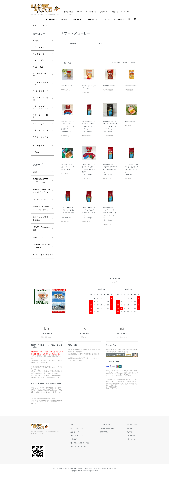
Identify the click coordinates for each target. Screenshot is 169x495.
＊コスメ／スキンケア (40, 83)
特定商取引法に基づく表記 (86, 463)
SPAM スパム (39, 252)
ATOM (111, 452)
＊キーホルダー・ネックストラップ (40, 107)
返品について (81, 452)
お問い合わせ (132, 459)
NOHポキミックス (109, 86)
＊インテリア (38, 124)
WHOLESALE (92, 20)
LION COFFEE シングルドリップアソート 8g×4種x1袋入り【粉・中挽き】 (88, 169)
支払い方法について (83, 455)
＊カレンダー (38, 60)
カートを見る (132, 455)
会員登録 (131, 448)
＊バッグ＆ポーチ (40, 91)
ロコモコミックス (131, 86)
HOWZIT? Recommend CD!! (40, 243)
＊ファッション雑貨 (40, 98)
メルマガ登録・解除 (111, 448)
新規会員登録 (68, 12)
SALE (106, 20)
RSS (106, 452)
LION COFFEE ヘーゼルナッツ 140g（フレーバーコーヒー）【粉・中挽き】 (67, 213)
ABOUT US (125, 12)
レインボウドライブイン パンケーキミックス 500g (67, 166)
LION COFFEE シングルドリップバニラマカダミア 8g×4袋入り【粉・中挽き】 (67, 126)
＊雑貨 (36, 41)
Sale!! (35, 172)
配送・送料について (83, 448)
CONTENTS (77, 20)
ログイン (79, 12)
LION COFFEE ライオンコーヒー (40, 262)
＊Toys (36, 152)
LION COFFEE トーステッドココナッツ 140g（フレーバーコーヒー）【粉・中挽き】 (89, 213)
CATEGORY (50, 20)
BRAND (64, 20)
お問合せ (115, 12)
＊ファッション (39, 54)
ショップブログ (110, 444)
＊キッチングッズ (40, 130)
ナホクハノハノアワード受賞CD (40, 232)
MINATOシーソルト (67, 86)
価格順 (125, 62)
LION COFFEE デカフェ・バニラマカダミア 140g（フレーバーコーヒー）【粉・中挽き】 (110, 126)
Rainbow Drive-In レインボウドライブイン (41, 197)
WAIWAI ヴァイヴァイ (41, 273)
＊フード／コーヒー (43, 25)
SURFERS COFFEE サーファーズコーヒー (40, 183)
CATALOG (118, 20)
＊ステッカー (38, 146)
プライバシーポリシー (84, 466)
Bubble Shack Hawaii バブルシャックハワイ (40, 219)
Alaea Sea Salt (130, 121)
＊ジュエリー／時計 (40, 116)
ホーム (32, 25)
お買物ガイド (104, 12)
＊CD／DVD (38, 67)
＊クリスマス (38, 47)
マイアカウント (91, 12)
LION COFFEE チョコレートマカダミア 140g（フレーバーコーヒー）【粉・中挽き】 (89, 126)
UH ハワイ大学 (40, 208)
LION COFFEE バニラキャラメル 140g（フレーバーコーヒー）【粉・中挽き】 (131, 169)
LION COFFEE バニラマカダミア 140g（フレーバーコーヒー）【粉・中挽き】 (110, 169)
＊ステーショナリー (40, 138)
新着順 (133, 62)
